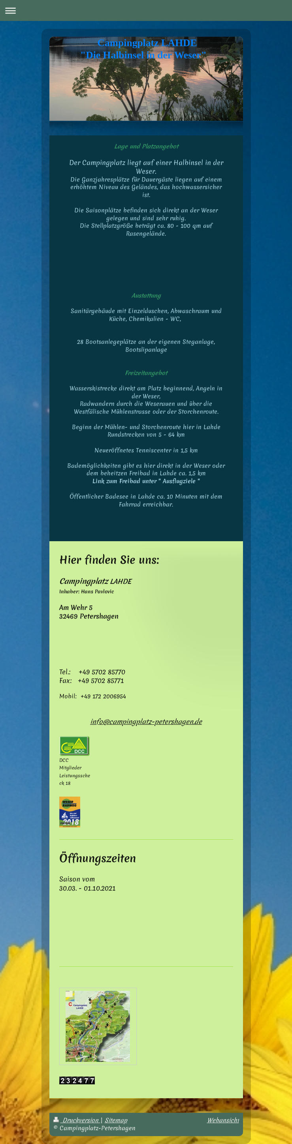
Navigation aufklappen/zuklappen (146, 10)
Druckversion (76, 1120)
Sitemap (116, 1120)
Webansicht (223, 1120)
